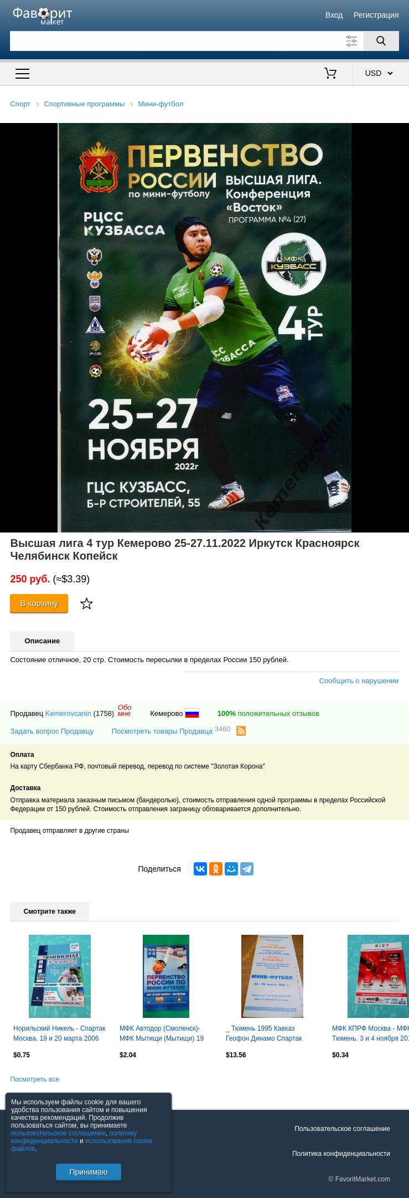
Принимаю (88, 1172)
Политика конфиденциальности (341, 1154)
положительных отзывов (268, 713)
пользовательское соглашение (58, 1133)
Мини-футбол (160, 104)
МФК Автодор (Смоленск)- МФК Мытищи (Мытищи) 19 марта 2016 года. (162, 1035)
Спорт (20, 104)
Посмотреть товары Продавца (171, 730)
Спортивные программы (84, 104)
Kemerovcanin (68, 713)
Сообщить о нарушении (359, 681)
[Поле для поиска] (204, 41)
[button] (399, 133)
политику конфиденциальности (74, 1137)
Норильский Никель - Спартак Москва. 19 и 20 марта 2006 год (59, 1035)
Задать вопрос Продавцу (52, 731)
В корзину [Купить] (39, 603)
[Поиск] (381, 41)
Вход (334, 15)
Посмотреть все (34, 1079)
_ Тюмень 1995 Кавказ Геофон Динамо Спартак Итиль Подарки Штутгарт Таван (264, 1035)
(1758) (104, 713)
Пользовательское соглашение (342, 1129)
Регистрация (376, 15)
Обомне (125, 710)
